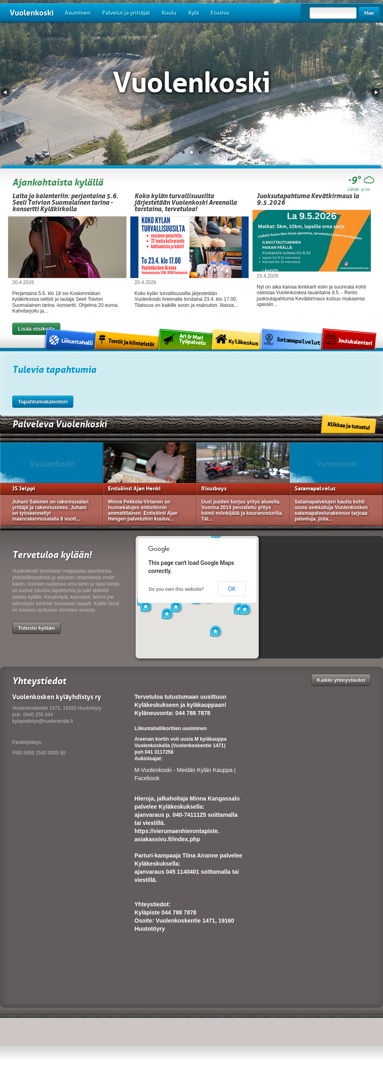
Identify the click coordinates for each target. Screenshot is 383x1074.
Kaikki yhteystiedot (341, 680)
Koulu (169, 12)
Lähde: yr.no (359, 189)
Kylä (193, 12)
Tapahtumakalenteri (43, 401)
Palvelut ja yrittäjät (126, 12)
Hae (369, 13)
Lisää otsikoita (36, 329)
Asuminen (77, 12)
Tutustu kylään (36, 628)
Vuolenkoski (32, 12)
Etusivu (220, 12)
